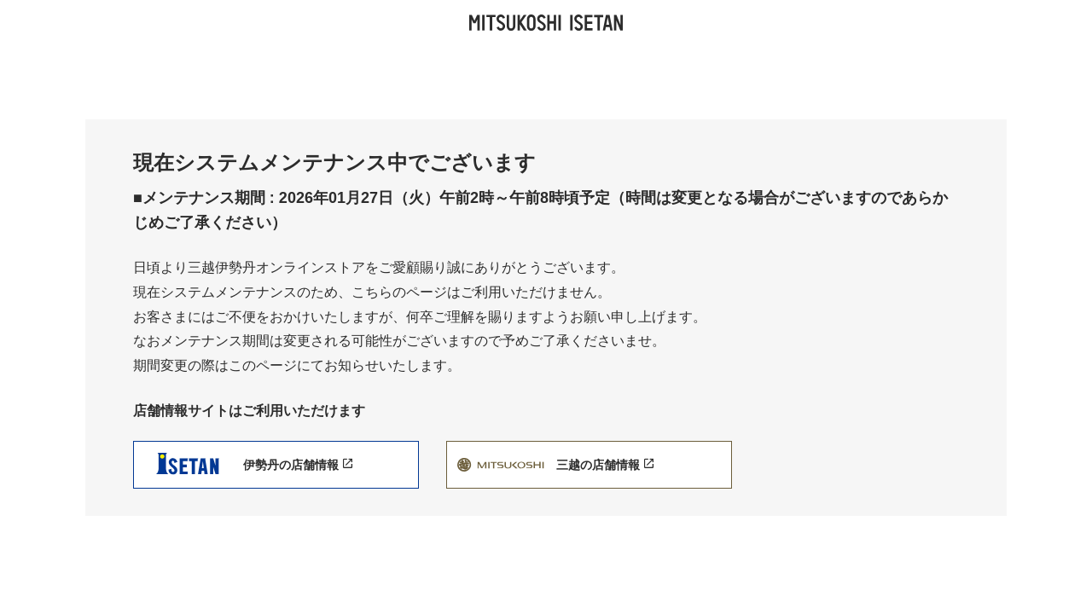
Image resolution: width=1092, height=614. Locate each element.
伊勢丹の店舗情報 (297, 464)
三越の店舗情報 (604, 464)
